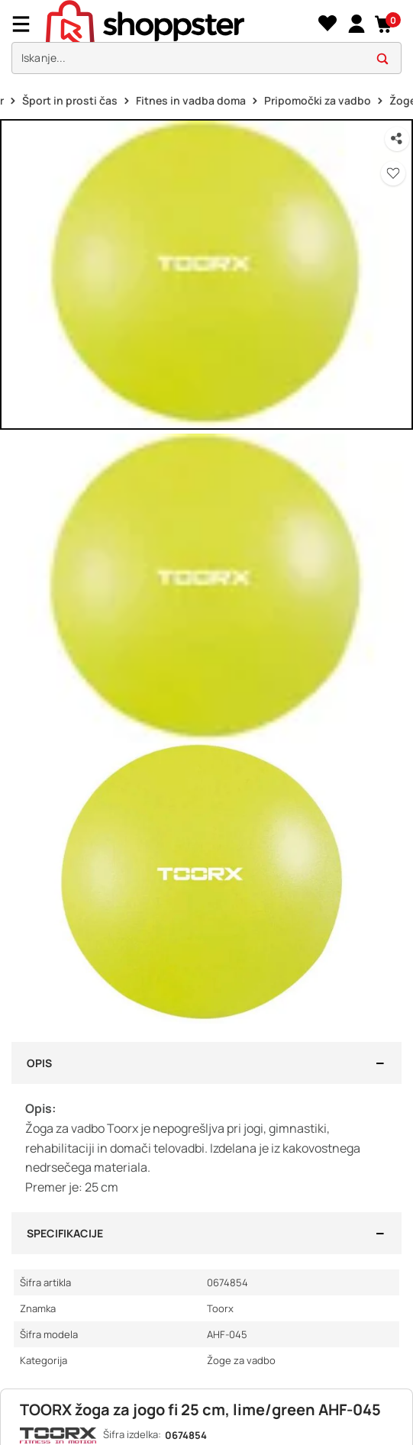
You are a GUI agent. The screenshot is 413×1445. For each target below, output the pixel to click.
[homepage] (180, 23)
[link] (356, 24)
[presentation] (206, 41)
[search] (206, 58)
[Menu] (26, 24)
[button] (384, 24)
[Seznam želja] (327, 24)
